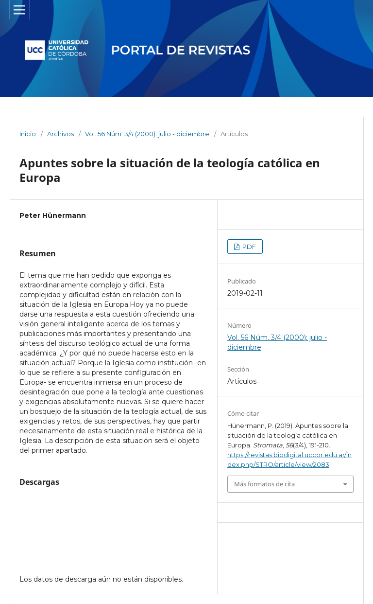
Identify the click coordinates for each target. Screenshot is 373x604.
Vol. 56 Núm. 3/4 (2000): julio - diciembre (147, 134)
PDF (248, 246)
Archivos (60, 134)
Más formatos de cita (264, 484)
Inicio (27, 134)
